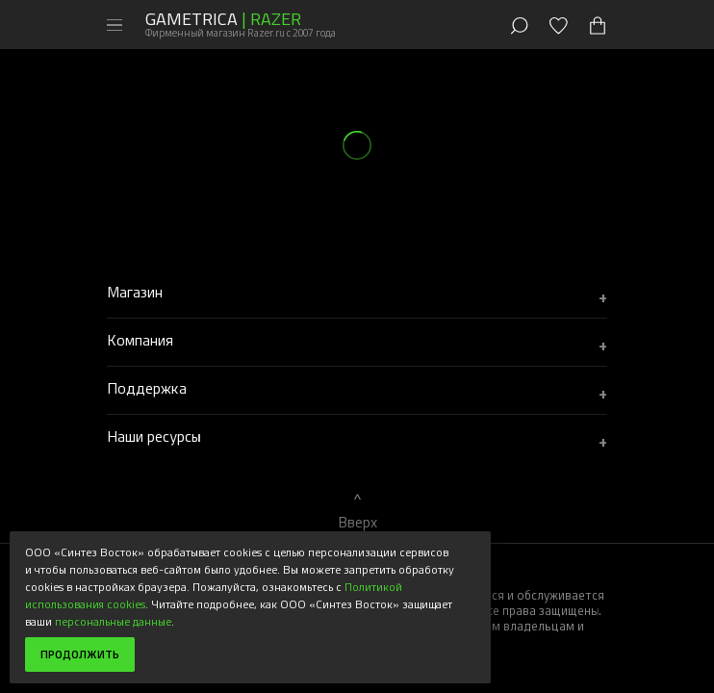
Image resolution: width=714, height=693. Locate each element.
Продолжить (79, 654)
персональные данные (113, 621)
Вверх (357, 521)
